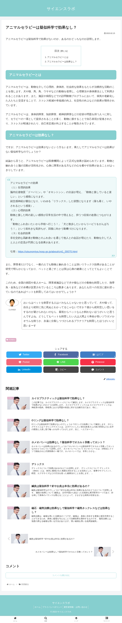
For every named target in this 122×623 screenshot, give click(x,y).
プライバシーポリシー (52, 610)
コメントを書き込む (61, 579)
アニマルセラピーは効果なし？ (62, 62)
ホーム (36, 610)
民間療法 (10, 340)
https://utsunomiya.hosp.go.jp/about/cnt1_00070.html (47, 252)
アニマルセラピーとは (57, 57)
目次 (57, 50)
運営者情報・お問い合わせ (77, 610)
